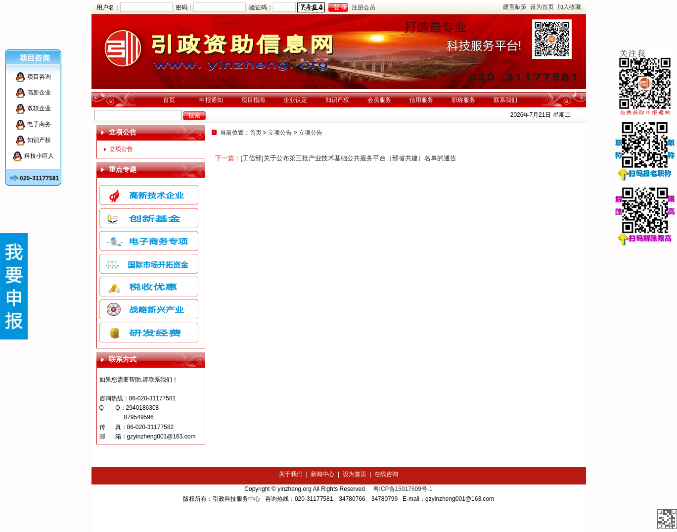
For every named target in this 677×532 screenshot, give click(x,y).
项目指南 (253, 100)
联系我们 (505, 100)
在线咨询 (386, 474)
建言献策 (515, 6)
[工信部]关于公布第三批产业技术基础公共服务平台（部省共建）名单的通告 (348, 158)
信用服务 (421, 100)
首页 (169, 100)
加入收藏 (569, 6)
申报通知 (211, 100)
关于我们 (291, 474)
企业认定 (295, 100)
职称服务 (463, 100)
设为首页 (542, 6)
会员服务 (379, 100)
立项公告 (121, 148)
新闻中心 (322, 474)
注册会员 (363, 7)
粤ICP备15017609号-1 (403, 488)
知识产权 (337, 100)
